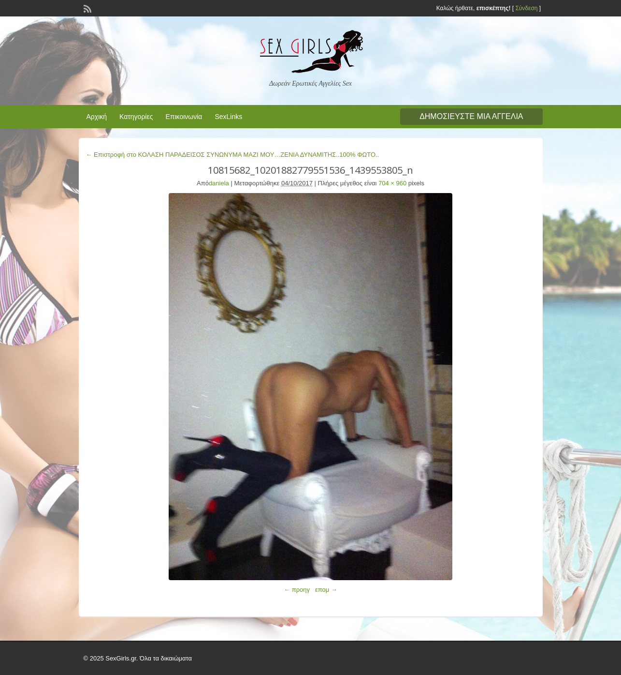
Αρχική (97, 116)
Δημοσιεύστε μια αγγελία (471, 116)
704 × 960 (392, 183)
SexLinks (228, 116)
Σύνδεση (526, 8)
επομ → (326, 589)
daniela (219, 183)
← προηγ (297, 589)
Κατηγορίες (136, 116)
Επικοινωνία (183, 116)
